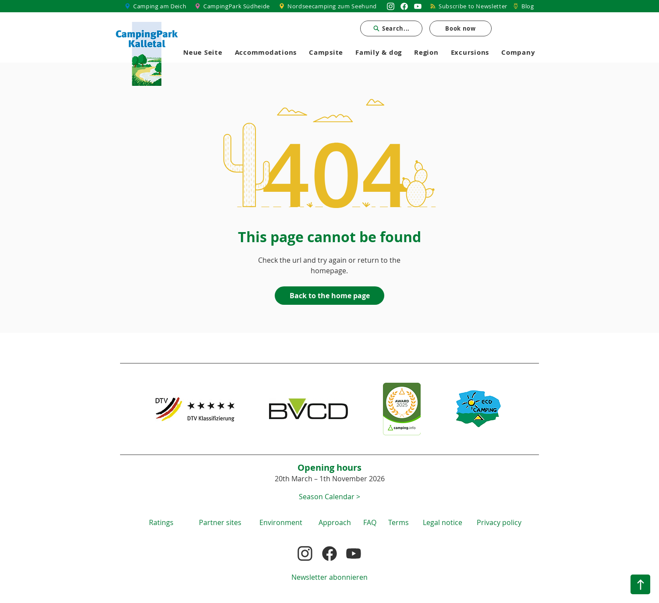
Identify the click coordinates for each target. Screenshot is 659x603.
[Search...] (391, 28)
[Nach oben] (640, 584)
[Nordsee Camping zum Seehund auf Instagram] (390, 6)
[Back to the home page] (329, 295)
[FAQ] (370, 522)
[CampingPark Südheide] (233, 6)
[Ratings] (161, 522)
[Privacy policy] (499, 522)
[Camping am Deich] (156, 6)
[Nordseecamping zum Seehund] (329, 6)
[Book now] (460, 28)
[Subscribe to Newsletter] (468, 6)
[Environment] (281, 522)
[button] (329, 496)
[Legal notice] (442, 522)
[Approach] (335, 522)
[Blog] (523, 6)
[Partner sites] (220, 522)
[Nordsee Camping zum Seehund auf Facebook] (404, 6)
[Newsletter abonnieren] (329, 577)
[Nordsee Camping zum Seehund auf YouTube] (417, 6)
